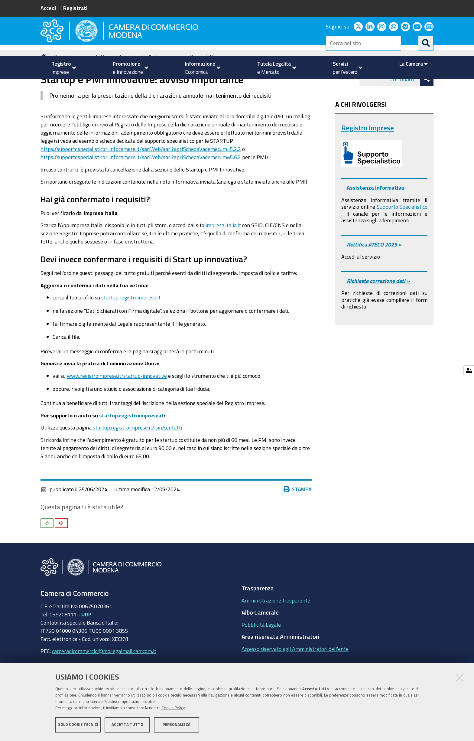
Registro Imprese (367, 157)
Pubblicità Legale (261, 654)
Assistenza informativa (375, 217)
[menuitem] (61, 67)
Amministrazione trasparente (276, 629)
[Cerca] (425, 43)
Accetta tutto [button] (127, 725)
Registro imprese (72, 85)
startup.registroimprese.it (131, 327)
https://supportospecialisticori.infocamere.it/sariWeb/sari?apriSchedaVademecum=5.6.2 (141, 186)
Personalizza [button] (176, 725)
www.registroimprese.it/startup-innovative (117, 405)
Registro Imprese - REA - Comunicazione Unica (151, 85)
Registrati (75, 8)
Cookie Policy (173, 708)
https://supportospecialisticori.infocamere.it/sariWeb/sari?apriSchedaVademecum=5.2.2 (141, 178)
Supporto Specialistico (402, 236)
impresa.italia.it (223, 254)
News (216, 85)
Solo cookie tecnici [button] (78, 725)
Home (44, 85)
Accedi (48, 8)
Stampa (298, 518)
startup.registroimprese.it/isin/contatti (137, 457)
